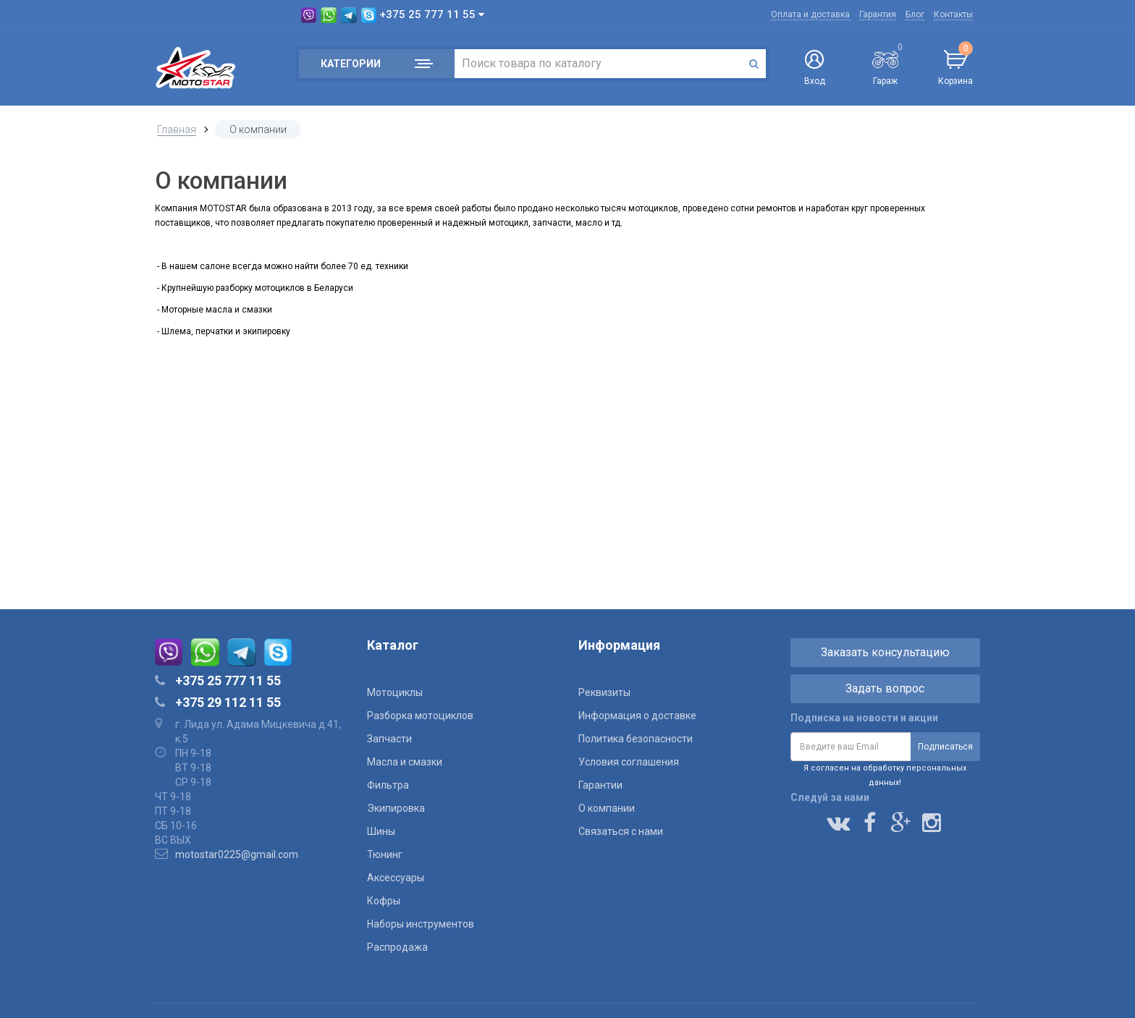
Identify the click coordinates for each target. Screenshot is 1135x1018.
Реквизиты (604, 692)
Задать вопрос (884, 688)
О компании (606, 808)
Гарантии (600, 785)
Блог (915, 14)
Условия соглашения (628, 762)
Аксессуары (395, 877)
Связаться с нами (620, 831)
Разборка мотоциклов (420, 715)
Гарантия (877, 14)
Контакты (953, 14)
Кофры (383, 901)
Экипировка (396, 808)
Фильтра (388, 785)
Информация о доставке (637, 715)
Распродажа (397, 947)
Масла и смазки (404, 762)
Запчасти (389, 739)
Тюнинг (384, 854)
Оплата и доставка (810, 14)
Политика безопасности (635, 739)
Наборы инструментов (420, 924)
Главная (176, 129)
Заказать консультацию (885, 652)
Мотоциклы (395, 692)
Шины (381, 831)
